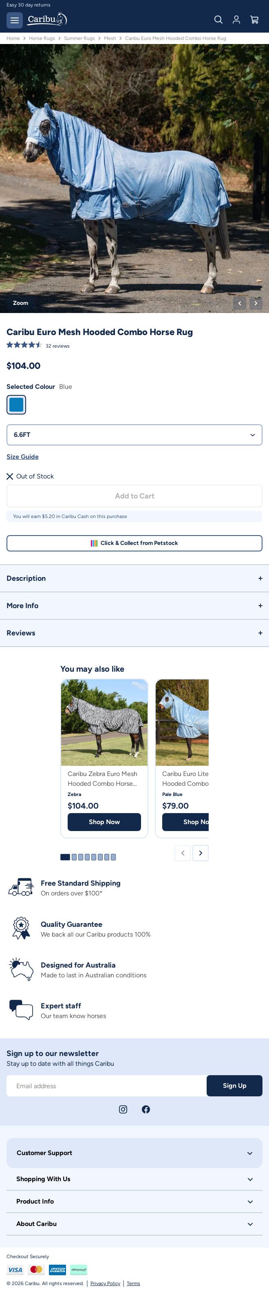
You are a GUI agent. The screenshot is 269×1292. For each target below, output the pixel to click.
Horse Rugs (42, 38)
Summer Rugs (79, 38)
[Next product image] (255, 303)
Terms (133, 1283)
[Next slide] (200, 853)
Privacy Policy (105, 1283)
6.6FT (134, 435)
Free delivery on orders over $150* (45, 5)
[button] (134, 578)
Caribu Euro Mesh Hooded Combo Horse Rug (175, 38)
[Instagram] (123, 1109)
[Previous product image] (239, 303)
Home (13, 38)
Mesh (110, 38)
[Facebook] (146, 1109)
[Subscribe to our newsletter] (107, 1085)
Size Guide (23, 457)
